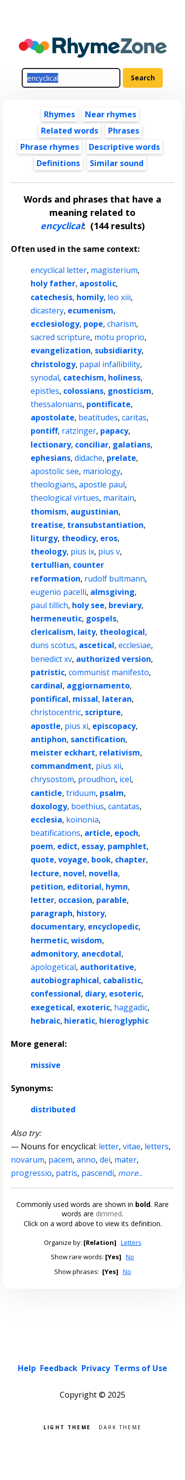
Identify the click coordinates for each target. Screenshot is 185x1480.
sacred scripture (60, 337)
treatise (47, 524)
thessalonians (56, 404)
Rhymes (59, 114)
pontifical (50, 698)
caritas (134, 417)
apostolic (97, 283)
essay (92, 846)
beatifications (55, 832)
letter (42, 900)
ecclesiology (55, 323)
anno (86, 1159)
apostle (46, 726)
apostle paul (102, 484)
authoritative (107, 967)
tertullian (50, 564)
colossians (83, 390)
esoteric (125, 993)
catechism (83, 377)
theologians (53, 484)
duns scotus (53, 645)
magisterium (114, 270)
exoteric (93, 1007)
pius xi (76, 726)
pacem (60, 1159)
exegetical (52, 1007)
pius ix (82, 551)
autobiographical (65, 980)
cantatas (124, 806)
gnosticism (129, 390)
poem (42, 846)
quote (42, 859)
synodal (45, 377)
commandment (61, 765)
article (97, 832)
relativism (119, 752)
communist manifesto (109, 672)
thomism (49, 511)
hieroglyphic (123, 1020)
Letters (131, 1242)
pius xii (108, 765)
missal (85, 698)
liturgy (44, 538)
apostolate (52, 417)
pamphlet (127, 846)
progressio (31, 1173)
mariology (101, 471)
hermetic (49, 940)
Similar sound (117, 163)
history (90, 913)
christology (53, 364)
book (101, 859)
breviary (125, 605)
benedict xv (51, 659)
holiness (124, 377)
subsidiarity (118, 350)
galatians (131, 444)
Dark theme (120, 1426)
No (130, 1256)
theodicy (79, 538)
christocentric (56, 712)
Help (27, 1368)
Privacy (95, 1368)
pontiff (44, 430)
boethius (87, 806)
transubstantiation (105, 524)
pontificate (108, 404)
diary (95, 993)
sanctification (98, 739)
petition (47, 886)
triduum (81, 793)
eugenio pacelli (58, 591)
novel (74, 873)
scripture (103, 712)
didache (88, 457)
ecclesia (46, 819)
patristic (48, 672)
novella (103, 873)
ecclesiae (134, 645)
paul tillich (49, 605)
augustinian (94, 511)
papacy (114, 430)
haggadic (131, 1007)
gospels (101, 618)
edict (67, 846)
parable (111, 900)
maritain (118, 497)
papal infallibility (109, 364)
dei (105, 1159)
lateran (117, 698)
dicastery (47, 310)
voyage (72, 859)
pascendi (97, 1173)
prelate (121, 457)
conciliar (92, 444)
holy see (88, 605)
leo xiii (119, 297)
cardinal (47, 685)
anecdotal (101, 953)
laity (86, 631)
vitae (132, 1146)
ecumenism (90, 310)
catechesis (52, 297)
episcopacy (114, 726)
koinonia (82, 819)
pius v (109, 551)
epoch (126, 832)
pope (93, 323)
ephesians (51, 457)
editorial (84, 886)
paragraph (52, 913)
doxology (49, 806)
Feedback (58, 1368)
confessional (56, 993)
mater (125, 1159)
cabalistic (122, 980)
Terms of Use (140, 1368)
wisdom (86, 940)
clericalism (52, 631)
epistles (45, 390)
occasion (75, 900)
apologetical (53, 967)
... (130, 1173)
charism (121, 323)
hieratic (79, 1020)
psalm (112, 793)
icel (125, 779)
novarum (27, 1159)
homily (90, 297)
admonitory (54, 953)
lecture (45, 873)
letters (157, 1146)
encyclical (61, 226)
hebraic (45, 1020)
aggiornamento (98, 685)
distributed (53, 1109)
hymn (117, 886)
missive (46, 1065)
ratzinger (79, 430)
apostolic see (55, 471)
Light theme (67, 1426)
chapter (130, 859)
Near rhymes (110, 114)
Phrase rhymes (49, 146)
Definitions (58, 163)
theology (49, 551)
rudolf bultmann (114, 578)
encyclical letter (59, 270)
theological (122, 631)
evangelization (61, 350)
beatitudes (98, 417)
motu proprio (119, 337)
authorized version (113, 659)
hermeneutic (56, 618)
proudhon (96, 779)
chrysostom (52, 779)
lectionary (51, 444)
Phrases (123, 130)
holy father (53, 283)
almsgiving (112, 591)
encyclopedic (113, 926)
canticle (46, 793)
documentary (57, 926)
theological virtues (65, 497)
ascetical (96, 645)
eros (108, 538)
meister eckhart (63, 752)
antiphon (49, 739)
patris (66, 1173)
